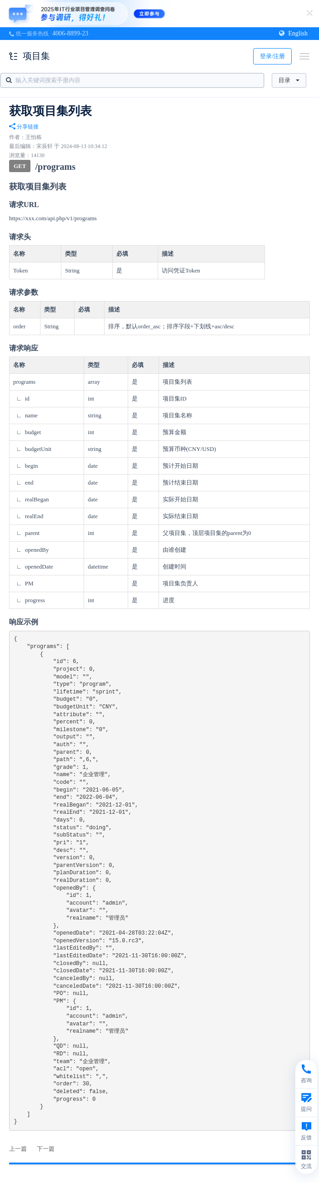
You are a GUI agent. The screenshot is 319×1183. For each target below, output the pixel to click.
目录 (289, 80)
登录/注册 (272, 56)
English (293, 33)
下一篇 (46, 1148)
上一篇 (18, 1148)
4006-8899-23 (70, 33)
